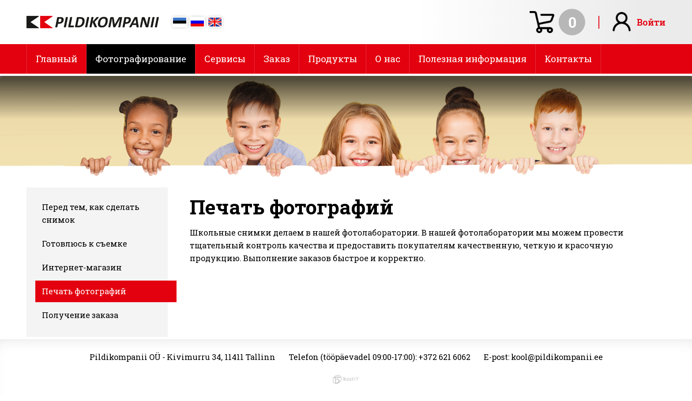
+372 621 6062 (444, 357)
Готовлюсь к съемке (84, 243)
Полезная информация (472, 58)
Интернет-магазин (82, 267)
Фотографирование (140, 58)
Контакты (568, 58)
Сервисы (224, 58)
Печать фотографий (84, 291)
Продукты (332, 58)
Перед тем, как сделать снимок (90, 213)
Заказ (276, 58)
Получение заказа (80, 315)
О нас (387, 58)
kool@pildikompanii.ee (557, 357)
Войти (651, 22)
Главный (56, 58)
